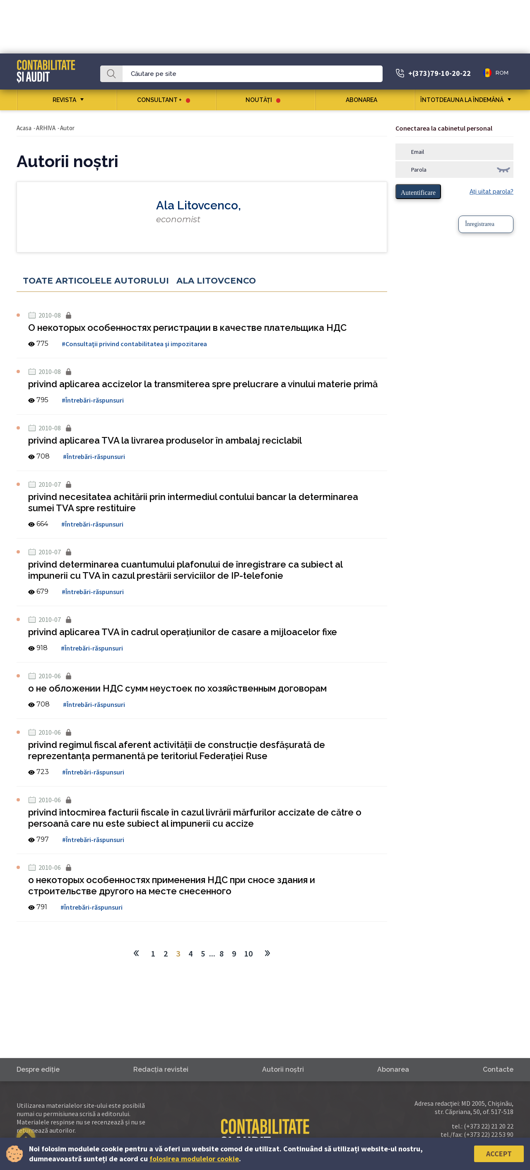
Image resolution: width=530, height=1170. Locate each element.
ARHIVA (45, 128)
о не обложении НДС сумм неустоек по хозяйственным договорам (177, 688)
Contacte (498, 1069)
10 (248, 953)
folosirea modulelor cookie (194, 1158)
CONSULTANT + (163, 100)
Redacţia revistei (160, 1069)
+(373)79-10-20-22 (439, 73)
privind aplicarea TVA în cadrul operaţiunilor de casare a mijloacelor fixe (182, 631)
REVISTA (64, 100)
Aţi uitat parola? (491, 191)
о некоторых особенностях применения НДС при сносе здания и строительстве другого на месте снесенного (171, 885)
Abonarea (364, 100)
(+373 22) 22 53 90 (488, 1134)
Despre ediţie (38, 1069)
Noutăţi (263, 100)
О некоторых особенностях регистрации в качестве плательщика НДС (187, 327)
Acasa (24, 128)
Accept (499, 1153)
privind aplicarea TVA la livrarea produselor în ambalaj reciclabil (165, 440)
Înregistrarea (479, 224)
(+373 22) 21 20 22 (488, 1126)
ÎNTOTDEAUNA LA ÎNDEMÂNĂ (462, 100)
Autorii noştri (283, 1069)
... (212, 953)
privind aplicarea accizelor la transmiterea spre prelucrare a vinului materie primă (203, 384)
